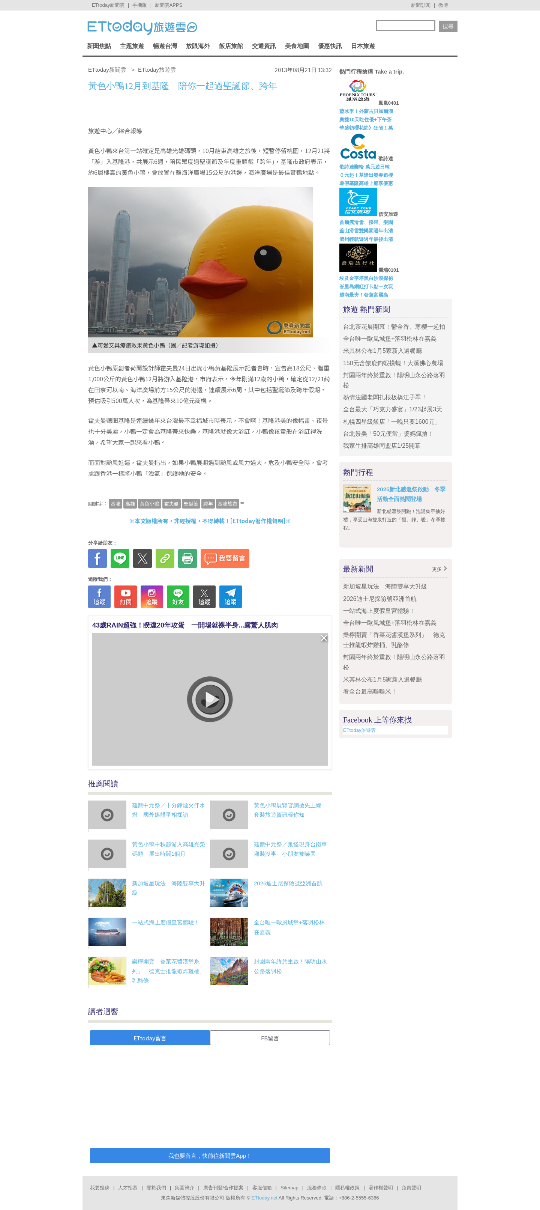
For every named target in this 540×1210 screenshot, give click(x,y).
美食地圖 (297, 46)
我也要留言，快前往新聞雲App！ (210, 1156)
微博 (443, 5)
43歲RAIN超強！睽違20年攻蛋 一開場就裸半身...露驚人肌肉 (185, 625)
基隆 (115, 503)
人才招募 (128, 1187)
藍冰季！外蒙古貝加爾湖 (366, 111)
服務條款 (317, 1187)
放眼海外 (198, 46)
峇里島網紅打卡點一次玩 (366, 286)
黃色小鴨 (149, 503)
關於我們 (156, 1187)
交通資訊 (264, 46)
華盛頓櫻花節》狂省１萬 (366, 128)
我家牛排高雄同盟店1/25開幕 (382, 445)
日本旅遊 (363, 46)
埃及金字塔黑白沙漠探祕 (366, 278)
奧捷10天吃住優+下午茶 (365, 119)
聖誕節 (191, 503)
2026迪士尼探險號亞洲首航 (288, 883)
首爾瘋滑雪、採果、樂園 (366, 222)
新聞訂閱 (420, 5)
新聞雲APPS (169, 5)
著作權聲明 (381, 1187)
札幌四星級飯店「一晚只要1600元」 (392, 421)
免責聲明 (411, 1187)
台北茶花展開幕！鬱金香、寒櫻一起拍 (394, 327)
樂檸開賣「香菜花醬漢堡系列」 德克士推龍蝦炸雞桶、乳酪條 (168, 971)
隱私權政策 (347, 1187)
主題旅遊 (132, 46)
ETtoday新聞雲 (108, 5)
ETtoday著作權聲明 (258, 521)
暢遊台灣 (165, 46)
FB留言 (270, 1038)
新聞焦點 (99, 46)
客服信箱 (262, 1187)
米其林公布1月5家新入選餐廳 (382, 351)
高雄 (130, 503)
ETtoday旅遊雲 (359, 730)
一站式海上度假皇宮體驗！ (166, 922)
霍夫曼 (171, 503)
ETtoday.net (265, 1198)
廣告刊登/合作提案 (223, 1187)
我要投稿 (100, 1187)
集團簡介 (184, 1187)
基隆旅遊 (227, 503)
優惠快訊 (330, 46)
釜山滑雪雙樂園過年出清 (366, 230)
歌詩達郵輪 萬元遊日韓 (364, 167)
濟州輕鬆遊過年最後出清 (366, 239)
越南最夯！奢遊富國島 (363, 295)
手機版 (139, 5)
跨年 (208, 503)
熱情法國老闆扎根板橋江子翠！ (385, 397)
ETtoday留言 (150, 1038)
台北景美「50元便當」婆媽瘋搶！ (388, 433)
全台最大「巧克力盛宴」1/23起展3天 (392, 409)
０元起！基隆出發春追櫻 (366, 175)
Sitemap (289, 1187)
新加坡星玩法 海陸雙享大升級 (385, 586)
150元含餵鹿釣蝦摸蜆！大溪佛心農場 (393, 363)
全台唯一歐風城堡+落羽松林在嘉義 (389, 339)
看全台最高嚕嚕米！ (370, 691)
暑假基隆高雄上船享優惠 (366, 183)
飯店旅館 (231, 46)
